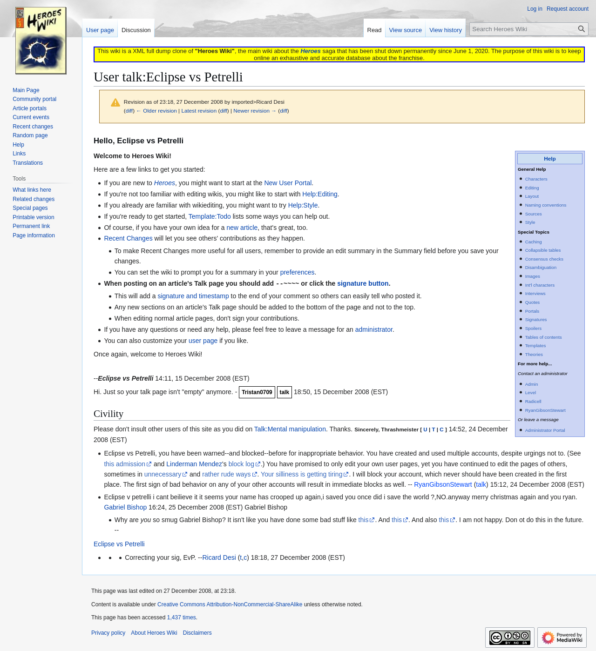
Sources (533, 213)
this (364, 519)
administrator (374, 329)
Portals (532, 311)
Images (532, 276)
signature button (362, 283)
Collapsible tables (543, 250)
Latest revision (199, 110)
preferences (297, 272)
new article (241, 227)
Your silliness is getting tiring (301, 473)
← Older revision (156, 110)
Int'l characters (540, 285)
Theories (534, 354)
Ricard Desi (219, 557)
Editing (532, 187)
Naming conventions (546, 205)
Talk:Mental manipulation (290, 428)
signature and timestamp (193, 295)
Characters (536, 178)
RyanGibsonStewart (545, 410)
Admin (531, 384)
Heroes (310, 50)
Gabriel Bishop (125, 506)
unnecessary (162, 473)
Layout (532, 196)
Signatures (536, 319)
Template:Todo (210, 216)
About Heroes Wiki (154, 632)
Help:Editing (320, 194)
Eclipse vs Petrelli (119, 543)
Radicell (533, 401)
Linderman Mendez (194, 463)
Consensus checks (544, 259)
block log (241, 463)
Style (530, 222)
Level (530, 392)
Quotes (532, 302)
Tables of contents (543, 337)
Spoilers (533, 328)
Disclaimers (197, 632)
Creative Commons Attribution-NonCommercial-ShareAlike (229, 604)
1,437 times (181, 617)
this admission (124, 463)
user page (203, 340)
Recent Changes (128, 238)
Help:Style (303, 205)
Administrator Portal (545, 430)
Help (549, 158)
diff (129, 110)
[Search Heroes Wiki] (529, 29)
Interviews (535, 293)
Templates (535, 345)
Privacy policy (108, 632)
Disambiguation (541, 267)
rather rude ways (226, 473)
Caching (533, 241)
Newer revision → (255, 110)
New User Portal (288, 183)
